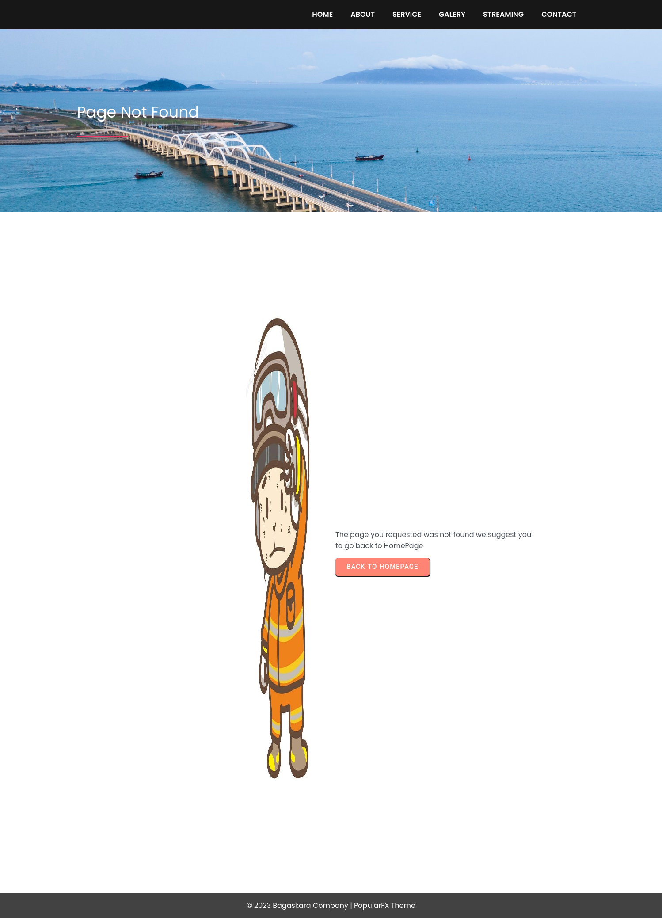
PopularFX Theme (384, 905)
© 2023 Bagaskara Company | (300, 905)
